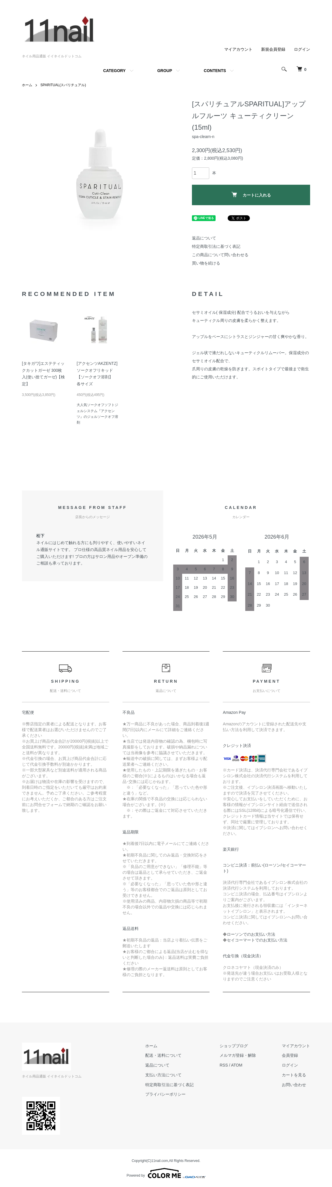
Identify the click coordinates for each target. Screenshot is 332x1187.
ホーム (27, 85)
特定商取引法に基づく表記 (216, 246)
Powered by (166, 1173)
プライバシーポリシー (165, 1094)
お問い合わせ (294, 1084)
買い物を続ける (206, 263)
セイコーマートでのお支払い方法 (257, 940)
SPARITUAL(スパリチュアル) (63, 85)
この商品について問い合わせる (220, 254)
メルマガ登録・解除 (238, 1055)
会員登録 (290, 1055)
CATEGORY (114, 70)
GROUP (164, 70)
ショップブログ (234, 1045)
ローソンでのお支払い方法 (251, 934)
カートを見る (294, 1075)
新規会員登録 (273, 49)
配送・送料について (163, 1055)
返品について (204, 238)
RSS (224, 1065)
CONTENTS (215, 70)
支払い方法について (163, 1075)
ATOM (236, 1065)
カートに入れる (251, 194)
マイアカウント (238, 49)
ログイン (302, 49)
